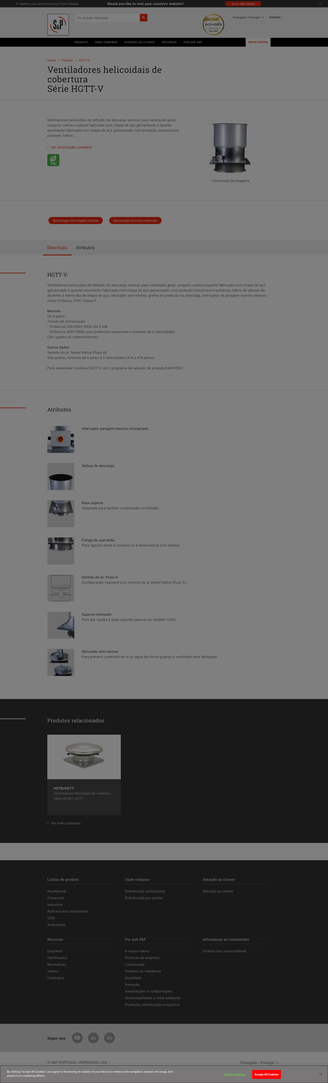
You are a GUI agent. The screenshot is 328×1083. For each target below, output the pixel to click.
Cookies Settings (235, 1076)
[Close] (320, 1076)
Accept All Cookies (267, 1076)
